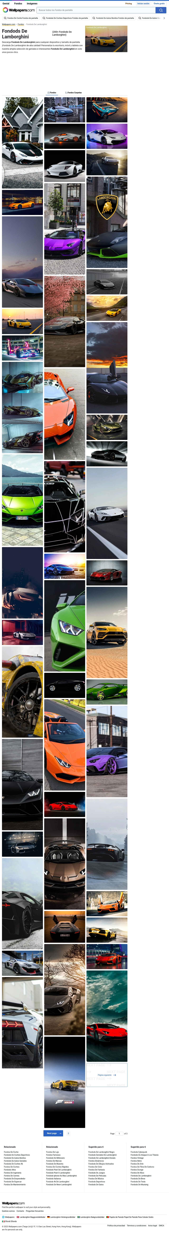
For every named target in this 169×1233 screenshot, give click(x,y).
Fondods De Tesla (138, 1182)
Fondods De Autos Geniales (15, 1161)
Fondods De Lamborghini (141, 1176)
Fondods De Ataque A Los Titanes (145, 1155)
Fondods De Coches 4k (13, 1164)
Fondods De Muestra (54, 1164)
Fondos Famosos (53, 1155)
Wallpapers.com (8, 24)
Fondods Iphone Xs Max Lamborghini (61, 1176)
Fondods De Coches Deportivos (17, 1155)
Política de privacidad (116, 1226)
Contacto (20, 1211)
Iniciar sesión (143, 3)
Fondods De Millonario (55, 1158)
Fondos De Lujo (52, 1152)
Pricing (128, 3)
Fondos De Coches (11, 1167)
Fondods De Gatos (96, 1185)
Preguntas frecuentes (35, 1211)
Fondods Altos (10, 1170)
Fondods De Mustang (139, 1185)
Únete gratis (159, 3)
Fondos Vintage (137, 1158)
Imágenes (32, 3)
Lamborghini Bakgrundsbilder (92, 1217)
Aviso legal (152, 1226)
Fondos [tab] (52, 93)
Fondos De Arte (137, 1164)
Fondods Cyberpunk (139, 1152)
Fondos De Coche (11, 1152)
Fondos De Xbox (137, 1173)
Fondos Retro (136, 1161)
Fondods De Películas (97, 1176)
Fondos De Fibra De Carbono (142, 1167)
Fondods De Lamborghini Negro (101, 1152)
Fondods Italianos (53, 1179)
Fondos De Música (96, 1179)
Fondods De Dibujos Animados (101, 1164)
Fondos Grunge (137, 1170)
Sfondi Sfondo (11, 1221)
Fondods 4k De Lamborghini (57, 1182)
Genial (6, 3)
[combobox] (96, 10)
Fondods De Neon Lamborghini (59, 1185)
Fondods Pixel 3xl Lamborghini (58, 1170)
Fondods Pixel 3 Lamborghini (58, 1173)
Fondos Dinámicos (96, 1161)
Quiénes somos (8, 1211)
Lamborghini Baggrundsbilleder (32, 1217)
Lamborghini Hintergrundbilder (62, 1217)
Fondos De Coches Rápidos (57, 1167)
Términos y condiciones (136, 1226)
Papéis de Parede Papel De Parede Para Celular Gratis (131, 1217)
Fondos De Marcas (54, 1161)
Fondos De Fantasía (96, 1170)
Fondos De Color (95, 1167)
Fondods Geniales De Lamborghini (102, 1155)
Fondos (18, 3)
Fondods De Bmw (138, 1179)
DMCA (161, 1226)
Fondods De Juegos (96, 1173)
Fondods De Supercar (13, 1182)
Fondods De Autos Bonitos (15, 1158)
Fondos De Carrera (11, 1176)
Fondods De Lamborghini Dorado (101, 1158)
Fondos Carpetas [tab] (73, 93)
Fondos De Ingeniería (12, 1173)
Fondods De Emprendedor (14, 1179)
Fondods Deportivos (96, 1182)
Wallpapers (9, 1217)
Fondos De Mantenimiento (15, 1185)
